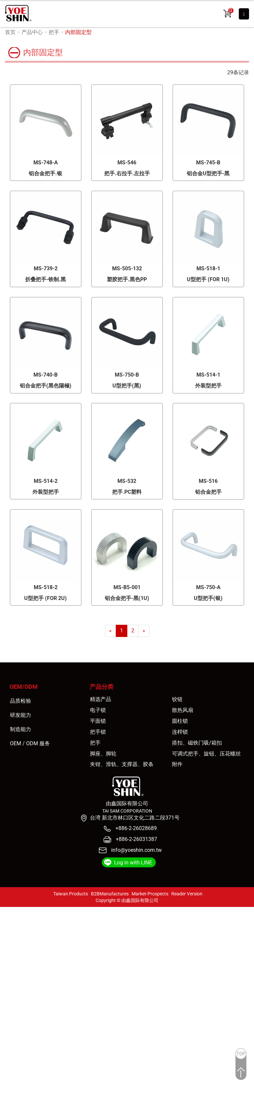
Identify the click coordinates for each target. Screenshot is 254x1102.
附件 (177, 764)
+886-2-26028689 (135, 828)
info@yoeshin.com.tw (136, 850)
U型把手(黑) (126, 386)
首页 (10, 32)
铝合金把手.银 (45, 173)
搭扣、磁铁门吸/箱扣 (197, 743)
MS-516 (208, 481)
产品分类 (101, 686)
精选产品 (100, 699)
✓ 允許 (8, 925)
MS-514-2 (46, 481)
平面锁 (98, 721)
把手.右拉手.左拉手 (127, 173)
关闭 (5, 910)
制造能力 (20, 729)
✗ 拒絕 (7, 933)
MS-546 (126, 162)
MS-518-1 (208, 268)
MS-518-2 (46, 587)
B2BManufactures (110, 893)
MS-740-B (45, 375)
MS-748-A (45, 162)
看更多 (10, 978)
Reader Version (186, 893)
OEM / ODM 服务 (30, 743)
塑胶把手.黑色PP (127, 279)
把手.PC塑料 (127, 492)
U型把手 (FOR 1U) (208, 279)
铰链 (177, 699)
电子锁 (98, 710)
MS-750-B (127, 375)
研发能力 (20, 715)
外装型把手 (208, 386)
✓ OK (121, 1098)
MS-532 (126, 481)
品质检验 (20, 701)
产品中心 (32, 32)
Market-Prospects (150, 893)
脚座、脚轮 (103, 754)
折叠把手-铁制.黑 (45, 279)
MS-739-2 (46, 268)
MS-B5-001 (127, 587)
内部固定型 (78, 32)
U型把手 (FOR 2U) (45, 598)
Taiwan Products (70, 893)
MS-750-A (208, 587)
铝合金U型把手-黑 (208, 173)
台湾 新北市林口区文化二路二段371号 (135, 818)
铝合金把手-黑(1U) (127, 598)
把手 (54, 32)
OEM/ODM (24, 686)
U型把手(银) (208, 598)
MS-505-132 (127, 268)
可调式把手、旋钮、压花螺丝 (206, 754)
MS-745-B (208, 162)
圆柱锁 (180, 721)
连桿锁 (180, 732)
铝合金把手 (208, 492)
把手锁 (98, 732)
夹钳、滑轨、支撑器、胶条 (121, 764)
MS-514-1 (208, 375)
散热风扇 (182, 710)
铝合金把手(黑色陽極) (45, 386)
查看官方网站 (37, 978)
